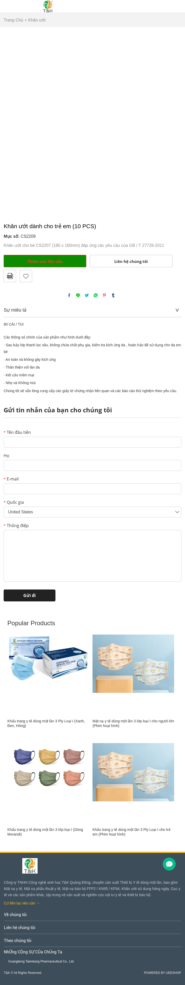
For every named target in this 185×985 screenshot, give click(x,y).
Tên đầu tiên (17, 432)
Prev (10, 123)
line (78, 295)
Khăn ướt (37, 20)
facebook (69, 295)
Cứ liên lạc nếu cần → (22, 903)
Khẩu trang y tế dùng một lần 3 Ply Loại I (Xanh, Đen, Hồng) (46, 723)
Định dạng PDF (10, 276)
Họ (6, 455)
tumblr (113, 295)
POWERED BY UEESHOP (162, 973)
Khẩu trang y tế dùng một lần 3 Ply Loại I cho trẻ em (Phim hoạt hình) (131, 832)
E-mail (11, 479)
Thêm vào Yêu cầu (45, 261)
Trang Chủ (13, 20)
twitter (86, 295)
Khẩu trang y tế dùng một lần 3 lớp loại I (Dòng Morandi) (45, 832)
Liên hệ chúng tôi (131, 261)
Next (174, 123)
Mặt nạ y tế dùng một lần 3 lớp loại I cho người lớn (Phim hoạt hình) (133, 723)
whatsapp (95, 295)
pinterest (104, 295)
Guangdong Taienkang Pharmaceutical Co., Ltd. (41, 961)
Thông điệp (16, 525)
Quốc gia (14, 502)
